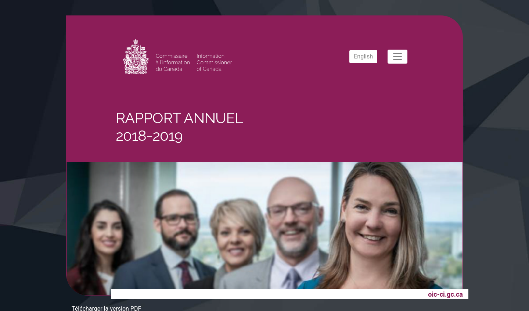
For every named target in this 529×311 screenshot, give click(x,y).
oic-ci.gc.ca (445, 294)
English (363, 56)
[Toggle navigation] (397, 57)
